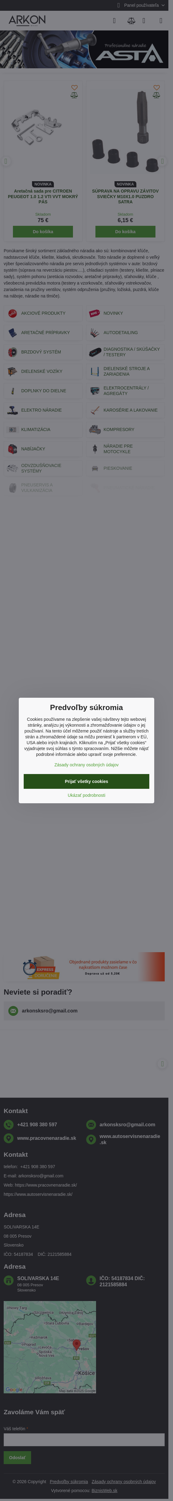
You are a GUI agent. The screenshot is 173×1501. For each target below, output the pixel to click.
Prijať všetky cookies (86, 781)
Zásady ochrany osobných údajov (86, 764)
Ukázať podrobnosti (86, 795)
